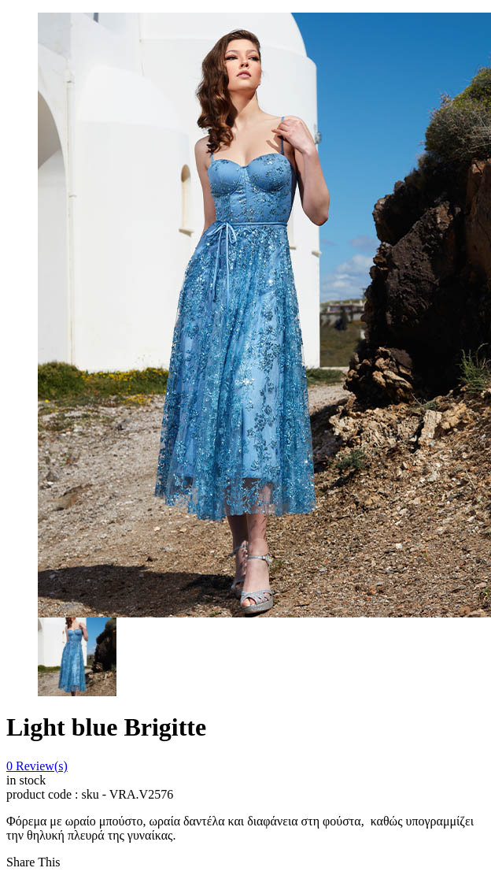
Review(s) (37, 766)
